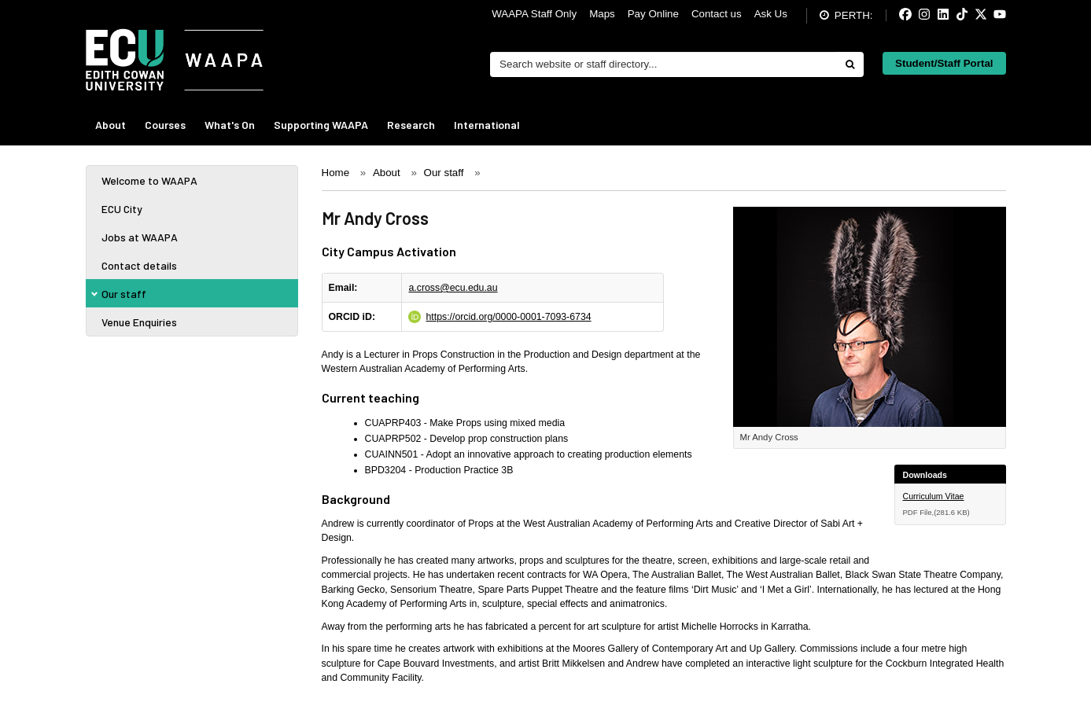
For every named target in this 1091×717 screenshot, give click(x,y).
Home (336, 172)
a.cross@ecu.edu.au (452, 287)
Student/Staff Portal (944, 63)
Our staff (123, 293)
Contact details (139, 265)
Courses (165, 124)
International (487, 124)
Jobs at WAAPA (139, 237)
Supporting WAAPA (321, 124)
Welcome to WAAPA (149, 180)
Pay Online (653, 14)
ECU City (121, 208)
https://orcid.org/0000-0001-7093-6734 (508, 316)
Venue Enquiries (139, 322)
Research (411, 124)
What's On (230, 124)
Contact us (716, 14)
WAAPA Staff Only (534, 14)
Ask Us (770, 14)
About (110, 124)
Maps (602, 14)
